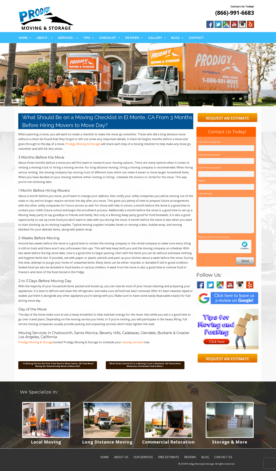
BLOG (175, 37)
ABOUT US (121, 457)
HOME (23, 37)
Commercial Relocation (168, 442)
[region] (138, 74)
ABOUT (42, 37)
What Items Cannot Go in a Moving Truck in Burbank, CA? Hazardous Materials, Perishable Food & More (145, 364)
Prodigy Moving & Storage (82, 144)
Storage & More (229, 442)
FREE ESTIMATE (168, 457)
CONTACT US (223, 457)
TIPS (86, 37)
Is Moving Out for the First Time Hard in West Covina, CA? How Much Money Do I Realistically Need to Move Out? (57, 364)
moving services (132, 342)
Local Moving (46, 442)
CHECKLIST (107, 37)
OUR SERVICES (143, 457)
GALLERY (155, 37)
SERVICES (65, 37)
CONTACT (196, 37)
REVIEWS (132, 37)
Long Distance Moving (107, 442)
